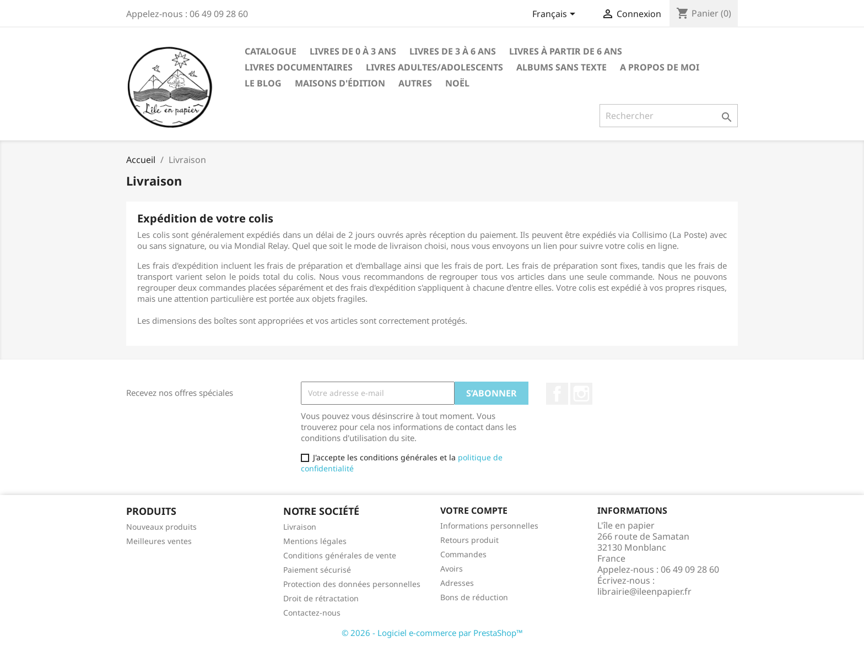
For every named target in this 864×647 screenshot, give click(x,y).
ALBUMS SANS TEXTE (561, 67)
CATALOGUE (270, 51)
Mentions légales (315, 541)
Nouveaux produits (161, 526)
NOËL (457, 83)
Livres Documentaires (299, 67)
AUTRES (415, 83)
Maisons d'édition (340, 83)
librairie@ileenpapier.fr (644, 591)
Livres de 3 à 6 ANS (452, 51)
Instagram (581, 394)
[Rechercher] (669, 115)
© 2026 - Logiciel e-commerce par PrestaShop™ (432, 632)
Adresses (457, 583)
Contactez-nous (312, 612)
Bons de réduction (474, 597)
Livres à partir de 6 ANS (565, 51)
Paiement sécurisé (317, 569)
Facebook (557, 394)
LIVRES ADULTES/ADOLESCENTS (434, 67)
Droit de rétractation (321, 598)
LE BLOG (263, 83)
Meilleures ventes (159, 541)
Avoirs (451, 568)
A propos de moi (659, 67)
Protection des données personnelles (351, 584)
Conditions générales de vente (339, 555)
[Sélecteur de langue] (555, 14)
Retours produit (469, 540)
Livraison (299, 526)
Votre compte (473, 510)
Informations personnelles (489, 525)
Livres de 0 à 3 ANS (353, 51)
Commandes (463, 554)
